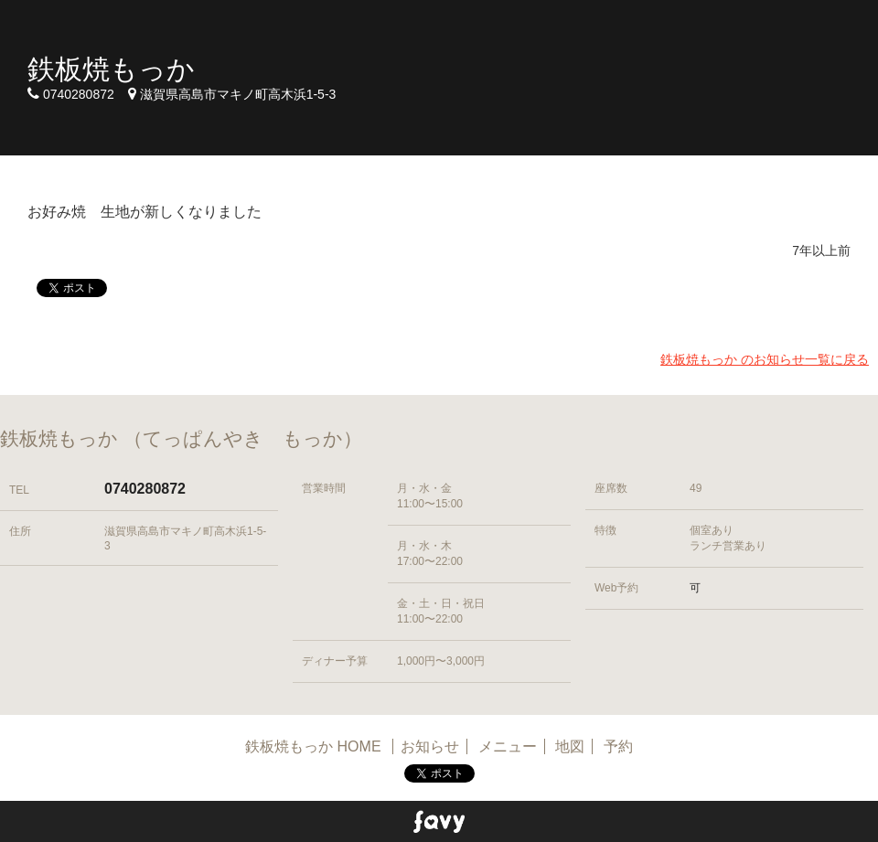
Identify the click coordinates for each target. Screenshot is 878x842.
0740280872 (145, 488)
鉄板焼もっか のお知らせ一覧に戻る (764, 359)
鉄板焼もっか (111, 69)
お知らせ (430, 746)
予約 (618, 746)
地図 (569, 746)
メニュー (507, 746)
